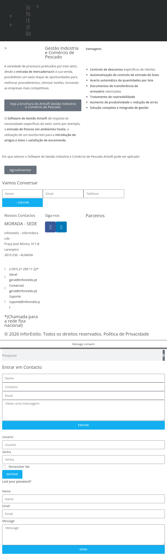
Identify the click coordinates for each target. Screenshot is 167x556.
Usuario (7, 437)
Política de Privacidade (126, 334)
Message (8, 521)
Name (6, 491)
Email (6, 506)
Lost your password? (16, 481)
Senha (6, 452)
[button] (47, 5)
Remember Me (16, 467)
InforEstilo (28, 20)
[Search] (164, 355)
